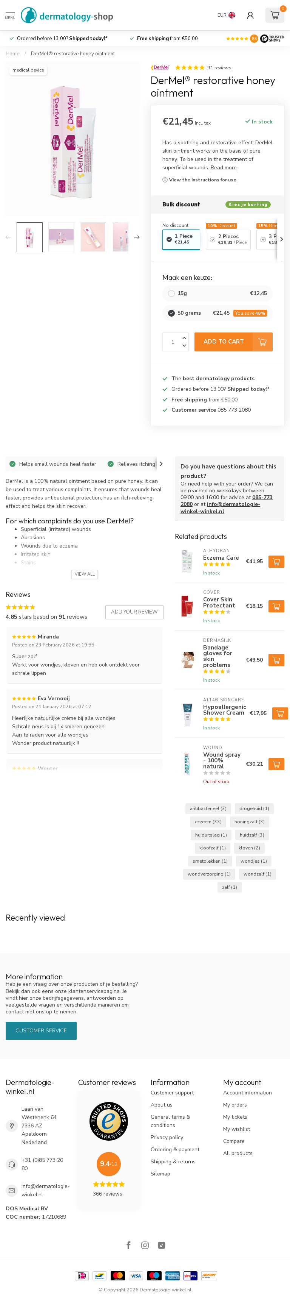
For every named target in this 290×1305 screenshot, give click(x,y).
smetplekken (210, 861)
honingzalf (249, 821)
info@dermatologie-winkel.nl (46, 1190)
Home (13, 53)
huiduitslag (211, 835)
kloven (249, 848)
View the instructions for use (202, 179)
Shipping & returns (173, 1161)
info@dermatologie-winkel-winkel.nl (220, 508)
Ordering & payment (175, 1149)
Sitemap (160, 1173)
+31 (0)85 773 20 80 (42, 1164)
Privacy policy (167, 1137)
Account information (247, 1092)
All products (238, 1153)
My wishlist (236, 1129)
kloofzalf (212, 848)
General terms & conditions (170, 1121)
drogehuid (254, 808)
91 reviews (219, 67)
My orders (235, 1104)
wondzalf (257, 874)
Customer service (41, 1030)
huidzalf (252, 835)
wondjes (254, 861)
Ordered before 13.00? (62, 38)
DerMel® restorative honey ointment (73, 53)
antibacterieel (208, 808)
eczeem (208, 821)
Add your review (134, 612)
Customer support (172, 1092)
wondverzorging (209, 874)
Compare (234, 1141)
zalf (229, 887)
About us (162, 1104)
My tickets (235, 1117)
